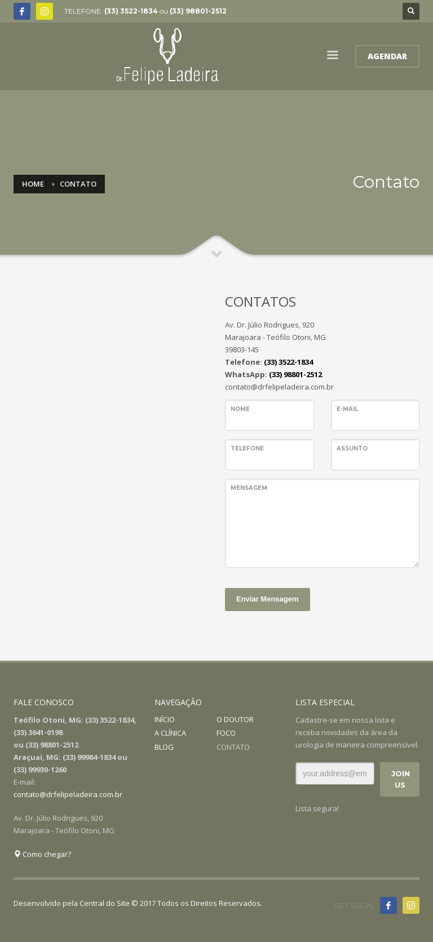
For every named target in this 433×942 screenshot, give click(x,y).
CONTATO (233, 747)
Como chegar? (42, 854)
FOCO (226, 733)
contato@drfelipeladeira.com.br (68, 794)
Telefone (247, 448)
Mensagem (249, 488)
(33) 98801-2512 (198, 11)
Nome (240, 409)
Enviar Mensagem (267, 599)
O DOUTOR (235, 719)
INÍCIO (164, 719)
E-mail (347, 409)
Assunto (352, 448)
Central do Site (104, 903)
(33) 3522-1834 (131, 11)
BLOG (164, 747)
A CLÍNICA (170, 733)
